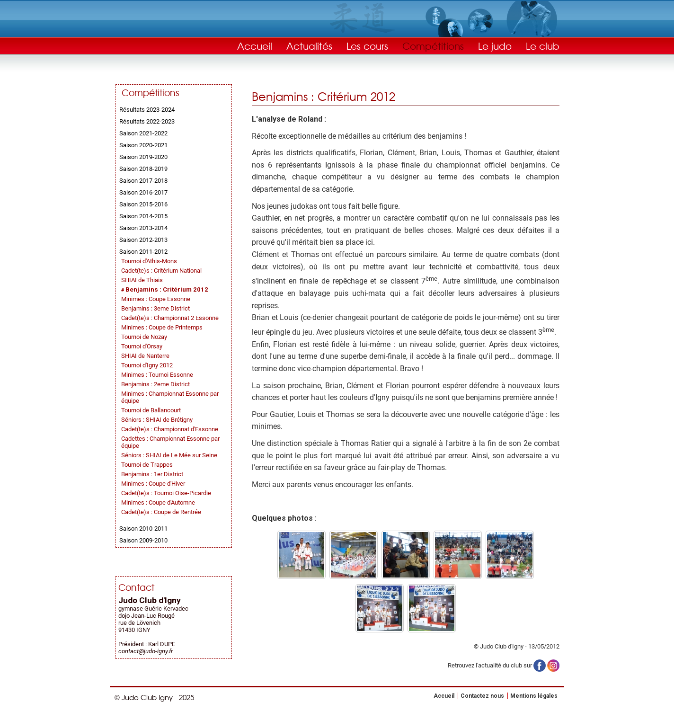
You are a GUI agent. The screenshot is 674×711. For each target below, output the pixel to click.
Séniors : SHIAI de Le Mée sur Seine (169, 455)
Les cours (367, 46)
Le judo (495, 46)
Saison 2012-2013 (143, 239)
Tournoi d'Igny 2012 (147, 365)
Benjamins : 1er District (152, 474)
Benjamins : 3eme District (155, 308)
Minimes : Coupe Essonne (155, 298)
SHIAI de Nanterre (145, 355)
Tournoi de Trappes (147, 464)
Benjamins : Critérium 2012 (166, 289)
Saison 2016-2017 (143, 192)
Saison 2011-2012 (143, 251)
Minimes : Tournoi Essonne (157, 374)
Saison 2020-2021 (143, 145)
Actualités (309, 46)
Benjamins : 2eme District (155, 384)
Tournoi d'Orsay (141, 346)
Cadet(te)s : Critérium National (161, 270)
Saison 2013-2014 (143, 227)
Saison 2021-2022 (143, 133)
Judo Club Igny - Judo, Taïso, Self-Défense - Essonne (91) (161, 35)
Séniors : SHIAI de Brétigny (157, 419)
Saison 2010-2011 (143, 528)
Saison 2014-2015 (143, 216)
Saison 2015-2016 (143, 204)
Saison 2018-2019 (143, 168)
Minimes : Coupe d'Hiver (153, 483)
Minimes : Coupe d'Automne (158, 502)
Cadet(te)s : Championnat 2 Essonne (170, 317)
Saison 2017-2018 (143, 180)
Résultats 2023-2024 (147, 109)
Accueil (254, 46)
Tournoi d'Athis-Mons (149, 261)
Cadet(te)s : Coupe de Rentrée (161, 511)
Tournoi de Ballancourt (151, 410)
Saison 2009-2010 (143, 540)
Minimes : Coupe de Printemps (162, 327)
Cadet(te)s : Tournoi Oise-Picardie (166, 493)
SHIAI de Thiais (142, 280)
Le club (542, 46)
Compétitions (433, 46)
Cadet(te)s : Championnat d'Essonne (169, 429)
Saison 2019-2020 (143, 156)
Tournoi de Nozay (144, 336)
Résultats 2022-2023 (147, 121)
